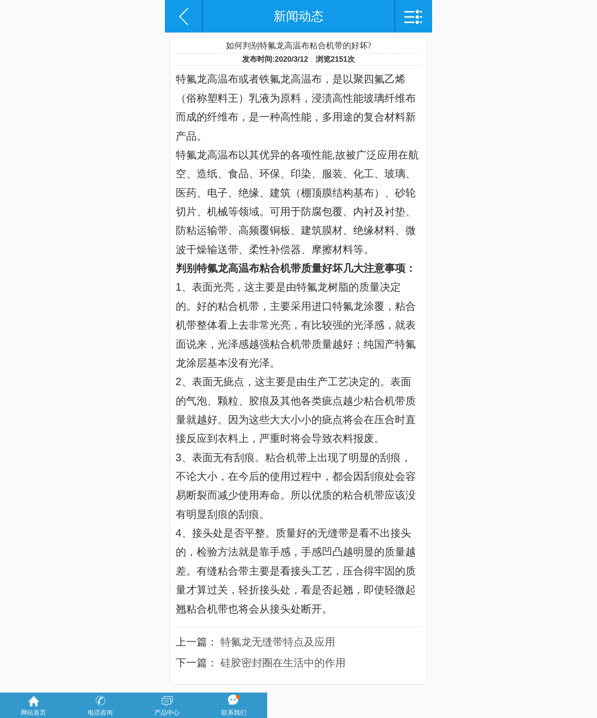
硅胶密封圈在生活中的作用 (283, 662)
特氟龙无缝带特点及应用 (277, 642)
